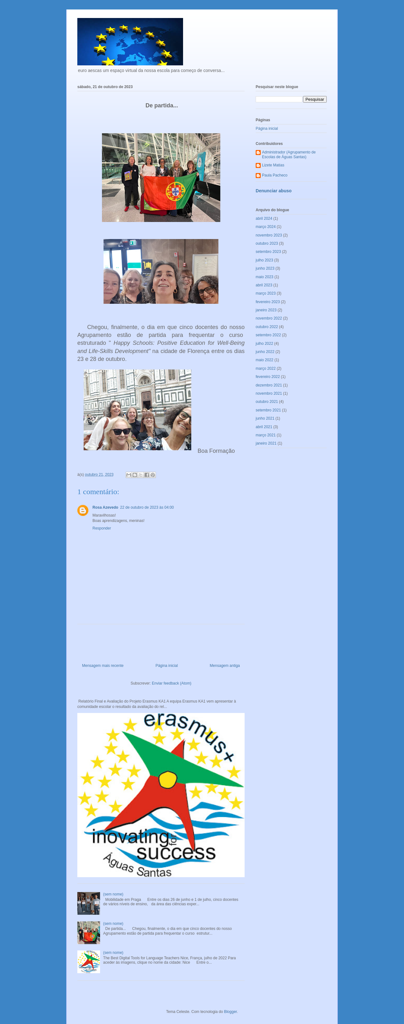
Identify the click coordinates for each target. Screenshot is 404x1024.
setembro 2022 (268, 335)
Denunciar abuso (274, 190)
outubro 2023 (267, 243)
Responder (101, 528)
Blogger (230, 1011)
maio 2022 (264, 360)
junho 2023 (265, 268)
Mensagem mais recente (102, 665)
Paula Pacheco (275, 175)
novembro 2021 (269, 393)
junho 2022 (265, 352)
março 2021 (266, 435)
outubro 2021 (267, 401)
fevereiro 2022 (268, 376)
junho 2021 (265, 418)
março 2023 (266, 293)
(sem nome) (113, 894)
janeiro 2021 (266, 443)
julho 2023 (264, 260)
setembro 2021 (268, 410)
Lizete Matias (273, 165)
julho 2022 (264, 343)
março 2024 (266, 227)
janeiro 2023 (266, 310)
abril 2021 (264, 427)
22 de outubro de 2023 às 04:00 (147, 507)
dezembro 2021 (269, 385)
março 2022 (266, 368)
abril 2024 (264, 218)
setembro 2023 (268, 251)
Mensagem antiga (225, 665)
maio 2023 (264, 277)
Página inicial (167, 665)
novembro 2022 (269, 318)
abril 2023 (264, 285)
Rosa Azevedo (105, 507)
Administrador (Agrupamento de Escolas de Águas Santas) (289, 154)
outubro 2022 (267, 327)
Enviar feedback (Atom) (171, 683)
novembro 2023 (269, 235)
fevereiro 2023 (268, 302)
